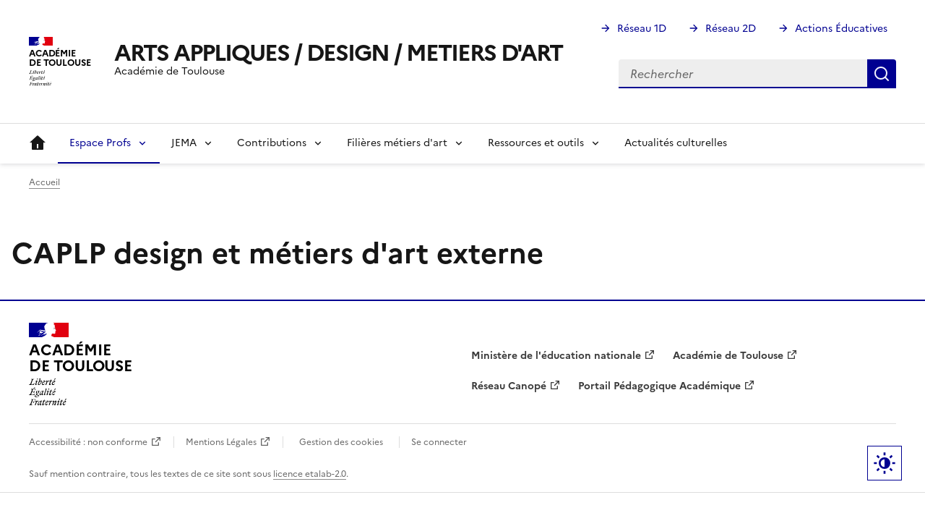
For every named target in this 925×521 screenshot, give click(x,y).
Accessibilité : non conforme (88, 442)
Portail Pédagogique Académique (659, 386)
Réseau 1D (641, 28)
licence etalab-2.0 (309, 473)
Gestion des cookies (341, 442)
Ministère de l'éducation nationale (556, 355)
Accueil (37, 143)
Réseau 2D (730, 28)
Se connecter (439, 442)
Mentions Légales (221, 442)
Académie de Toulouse (728, 355)
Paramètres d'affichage (884, 463)
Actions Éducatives (841, 28)
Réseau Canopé (508, 386)
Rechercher (881, 73)
